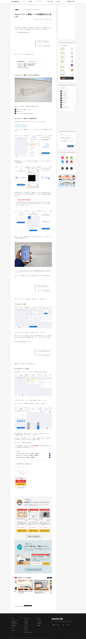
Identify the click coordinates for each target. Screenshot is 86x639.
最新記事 (30, 1)
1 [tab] (31, 596)
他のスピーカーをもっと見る (33, 569)
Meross (36, 19)
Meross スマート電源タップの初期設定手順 (25, 65)
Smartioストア (14, 630)
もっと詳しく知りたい (20, 487)
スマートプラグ (40, 19)
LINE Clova (65, 95)
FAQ (67, 162)
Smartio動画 (71, 158)
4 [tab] (33, 596)
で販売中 (23, 481)
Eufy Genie (65, 102)
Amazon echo (65, 91)
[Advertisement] (33, 601)
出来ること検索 (49, 1)
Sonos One (25, 630)
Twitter (62, 169)
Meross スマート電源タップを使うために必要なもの (27, 64)
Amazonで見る (22, 527)
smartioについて (39, 620)
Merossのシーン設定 (21, 66)
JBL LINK (64, 100)
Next (51, 577)
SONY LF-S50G (26, 625)
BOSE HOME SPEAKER (27, 632)
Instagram (67, 169)
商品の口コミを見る (21, 484)
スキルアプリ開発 (14, 623)
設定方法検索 (36, 9)
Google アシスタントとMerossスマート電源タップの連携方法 (27, 455)
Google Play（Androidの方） (22, 126)
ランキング (62, 158)
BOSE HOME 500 (66, 107)
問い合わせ (58, 1)
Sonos (64, 104)
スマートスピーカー (39, 1)
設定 (50, 19)
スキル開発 (62, 162)
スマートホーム (46, 19)
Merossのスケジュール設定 (22, 68)
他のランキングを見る (33, 536)
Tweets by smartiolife (19, 606)
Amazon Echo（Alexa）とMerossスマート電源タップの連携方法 (27, 453)
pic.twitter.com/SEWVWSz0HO (43, 41)
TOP (24, 1)
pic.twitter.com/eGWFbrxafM (44, 351)
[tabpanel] (41, 587)
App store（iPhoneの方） (21, 124)
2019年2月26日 (47, 46)
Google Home (65, 93)
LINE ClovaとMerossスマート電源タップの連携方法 (25, 457)
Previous (48, 577)
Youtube (63, 624)
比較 (67, 158)
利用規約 (38, 625)
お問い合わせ (39, 623)
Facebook (71, 169)
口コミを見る (46, 563)
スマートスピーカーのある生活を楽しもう (26, 9)
